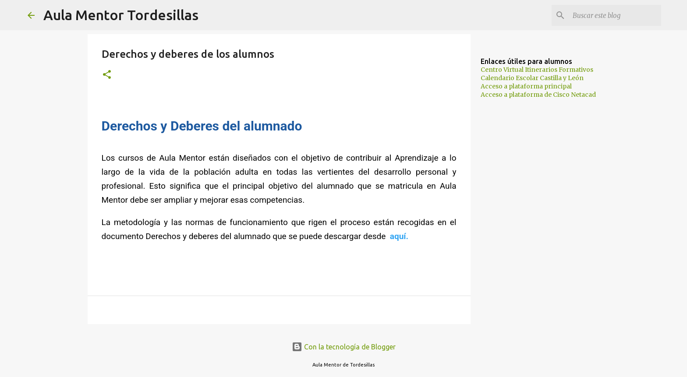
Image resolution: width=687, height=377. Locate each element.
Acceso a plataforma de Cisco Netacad (538, 95)
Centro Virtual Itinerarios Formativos (537, 70)
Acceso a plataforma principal (526, 86)
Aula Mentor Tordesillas (120, 15)
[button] (107, 75)
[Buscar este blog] (615, 15)
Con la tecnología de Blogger (344, 347)
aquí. (399, 236)
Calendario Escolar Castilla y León (532, 78)
